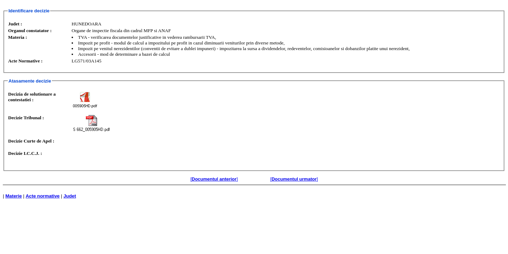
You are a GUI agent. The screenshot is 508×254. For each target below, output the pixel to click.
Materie (13, 196)
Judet (70, 196)
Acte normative (43, 196)
